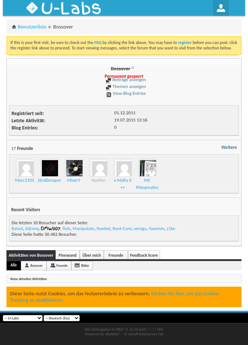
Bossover (37, 265)
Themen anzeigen (126, 86)
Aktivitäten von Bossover (31, 255)
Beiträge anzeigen (126, 79)
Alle (13, 265)
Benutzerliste (32, 26)
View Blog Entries (126, 93)
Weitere (229, 147)
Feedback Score (144, 255)
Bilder (85, 265)
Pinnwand (68, 255)
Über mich (92, 255)
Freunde (115, 255)
